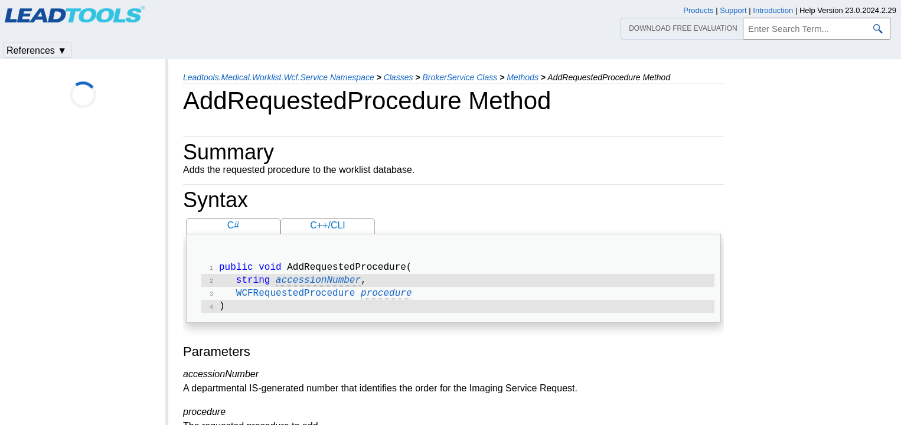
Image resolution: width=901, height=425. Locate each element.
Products (698, 10)
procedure (386, 296)
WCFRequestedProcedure (295, 296)
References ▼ (36, 50)
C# (233, 225)
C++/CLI (327, 225)
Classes (398, 77)
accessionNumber (318, 282)
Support (733, 10)
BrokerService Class (459, 77)
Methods (522, 77)
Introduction (773, 10)
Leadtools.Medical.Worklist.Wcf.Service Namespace (278, 77)
